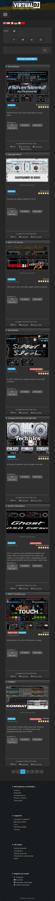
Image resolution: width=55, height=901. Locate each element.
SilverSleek (13, 330)
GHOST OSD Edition (16, 506)
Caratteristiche (19, 795)
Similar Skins (25, 146)
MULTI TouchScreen (16, 594)
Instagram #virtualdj (23, 882)
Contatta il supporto (21, 819)
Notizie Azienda (20, 848)
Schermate (18, 801)
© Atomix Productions (27, 898)
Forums (17, 830)
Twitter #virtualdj (21, 885)
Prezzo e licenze (20, 798)
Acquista (17, 793)
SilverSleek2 (13, 67)
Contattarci (18, 851)
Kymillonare (44, 456)
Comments (38, 146)
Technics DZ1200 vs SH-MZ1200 (22, 418)
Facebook (18, 877)
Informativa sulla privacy (23, 856)
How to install (26, 149)
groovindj (45, 191)
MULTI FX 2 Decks (15, 242)
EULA (16, 859)
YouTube (18, 880)
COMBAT (12, 682)
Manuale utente (20, 822)
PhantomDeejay (43, 105)
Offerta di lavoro (20, 853)
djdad (47, 279)
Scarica (17, 790)
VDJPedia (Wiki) (20, 827)
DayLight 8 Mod (14, 155)
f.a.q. (16, 824)
